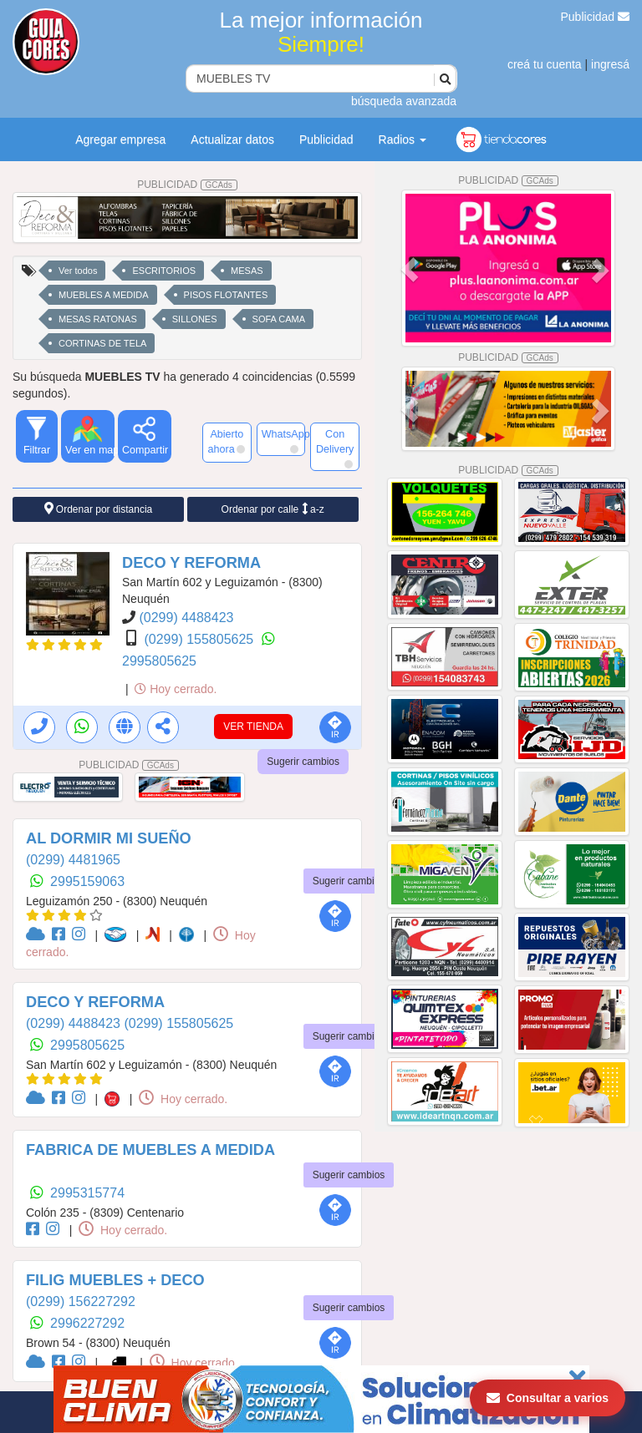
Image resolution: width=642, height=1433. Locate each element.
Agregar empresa (120, 139)
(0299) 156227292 (80, 1301)
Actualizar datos (232, 139)
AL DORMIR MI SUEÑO (108, 838)
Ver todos (78, 271)
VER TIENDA (253, 726)
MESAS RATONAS (98, 319)
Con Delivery (335, 448)
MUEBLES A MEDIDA (104, 295)
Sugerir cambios (303, 761)
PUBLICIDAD (187, 184)
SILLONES (194, 319)
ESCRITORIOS (164, 271)
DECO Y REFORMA (191, 562)
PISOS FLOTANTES (226, 295)
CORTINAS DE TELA (102, 343)
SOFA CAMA (279, 319)
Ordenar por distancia (98, 509)
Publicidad (595, 16)
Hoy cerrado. (176, 689)
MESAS (247, 271)
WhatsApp (284, 440)
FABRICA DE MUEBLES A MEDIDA (150, 1150)
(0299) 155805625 (200, 639)
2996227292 (87, 1323)
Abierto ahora (225, 441)
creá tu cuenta (544, 64)
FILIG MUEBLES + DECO (115, 1280)
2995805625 (159, 661)
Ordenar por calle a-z (273, 509)
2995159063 (87, 881)
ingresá (610, 64)
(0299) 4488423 (186, 617)
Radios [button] (402, 139)
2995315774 (87, 1193)
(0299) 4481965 (73, 860)
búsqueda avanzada (403, 101)
